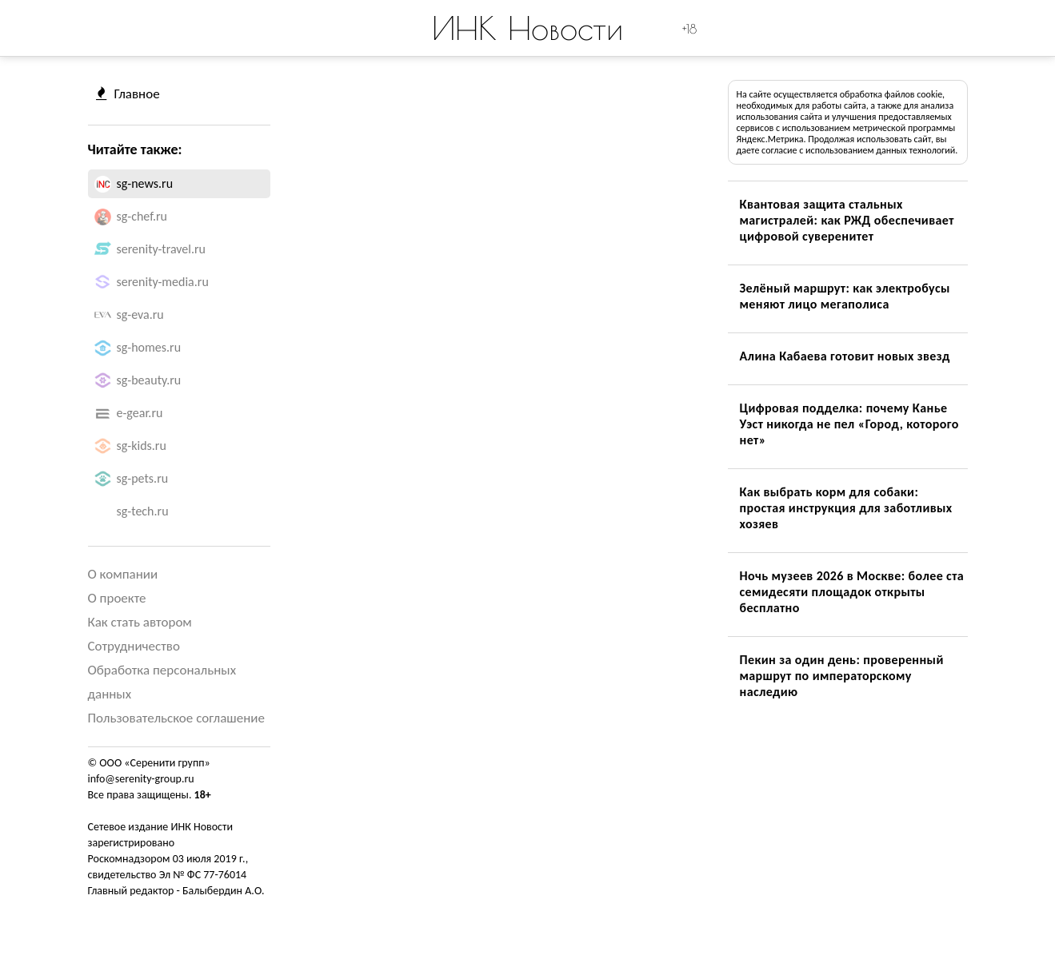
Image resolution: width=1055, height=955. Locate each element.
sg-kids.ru (141, 445)
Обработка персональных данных (162, 682)
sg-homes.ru (149, 347)
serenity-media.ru (163, 281)
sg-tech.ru (143, 511)
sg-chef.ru (142, 216)
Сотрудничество (134, 646)
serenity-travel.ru (161, 249)
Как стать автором (140, 622)
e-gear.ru (140, 412)
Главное (128, 94)
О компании (123, 574)
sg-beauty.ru (149, 380)
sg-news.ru (145, 183)
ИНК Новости (527, 28)
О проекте (117, 598)
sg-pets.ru (143, 478)
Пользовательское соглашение (176, 718)
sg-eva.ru (140, 314)
